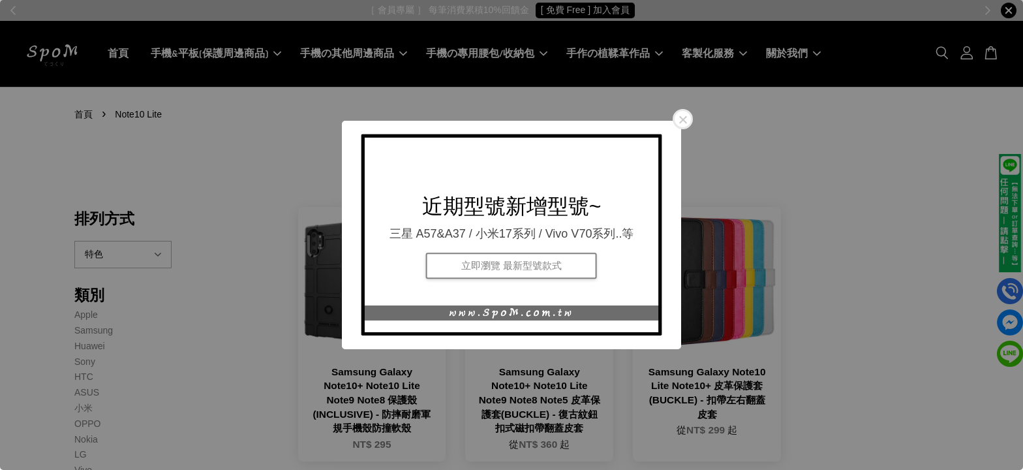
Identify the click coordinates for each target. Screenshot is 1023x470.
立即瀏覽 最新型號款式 (511, 265)
